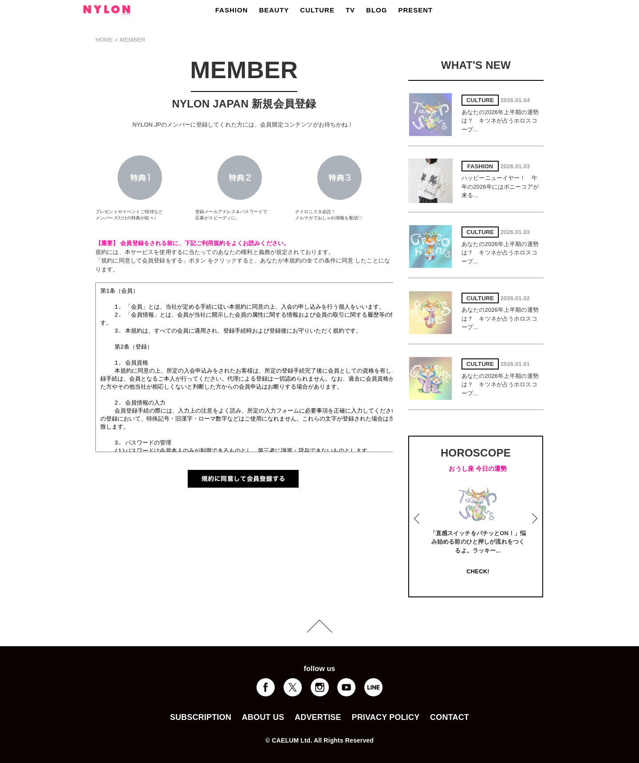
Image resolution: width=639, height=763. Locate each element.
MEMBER (133, 39)
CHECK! (477, 571)
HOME (104, 39)
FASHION (231, 10)
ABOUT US (263, 717)
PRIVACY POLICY (385, 717)
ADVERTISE (318, 717)
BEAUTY (274, 10)
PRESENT (415, 10)
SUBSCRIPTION (200, 717)
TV (350, 10)
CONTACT (449, 717)
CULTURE (317, 10)
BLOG (376, 10)
